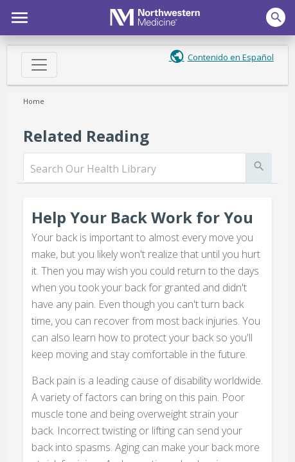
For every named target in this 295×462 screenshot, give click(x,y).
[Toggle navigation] (39, 65)
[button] (17, 16)
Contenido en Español (231, 57)
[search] (134, 168)
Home (33, 101)
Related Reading (86, 135)
